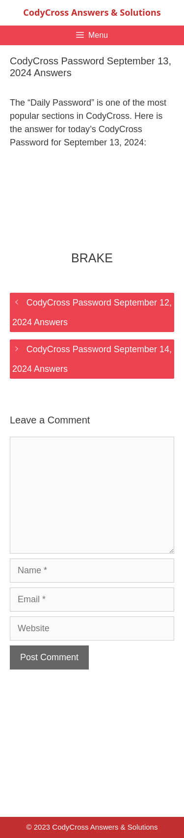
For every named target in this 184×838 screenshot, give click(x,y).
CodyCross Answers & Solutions (91, 12)
